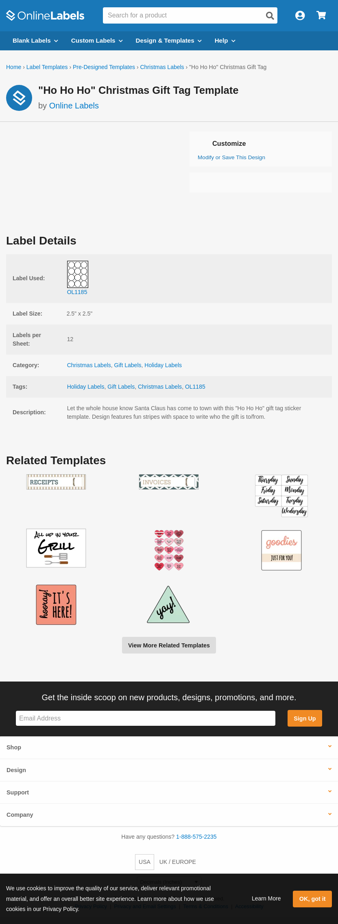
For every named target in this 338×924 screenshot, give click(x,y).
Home (13, 67)
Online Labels (74, 105)
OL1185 (195, 386)
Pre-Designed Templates (104, 67)
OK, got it (312, 899)
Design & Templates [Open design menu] (169, 40)
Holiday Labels (163, 365)
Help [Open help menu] (225, 40)
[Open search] (270, 16)
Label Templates (47, 67)
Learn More (266, 898)
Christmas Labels (162, 67)
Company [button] (20, 814)
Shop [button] (14, 747)
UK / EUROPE (177, 862)
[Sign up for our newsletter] (145, 718)
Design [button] (16, 770)
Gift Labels (128, 365)
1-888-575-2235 (196, 836)
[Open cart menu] (321, 15)
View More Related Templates (169, 645)
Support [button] (18, 792)
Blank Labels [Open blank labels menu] (35, 40)
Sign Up (305, 718)
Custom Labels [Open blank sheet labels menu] (97, 40)
